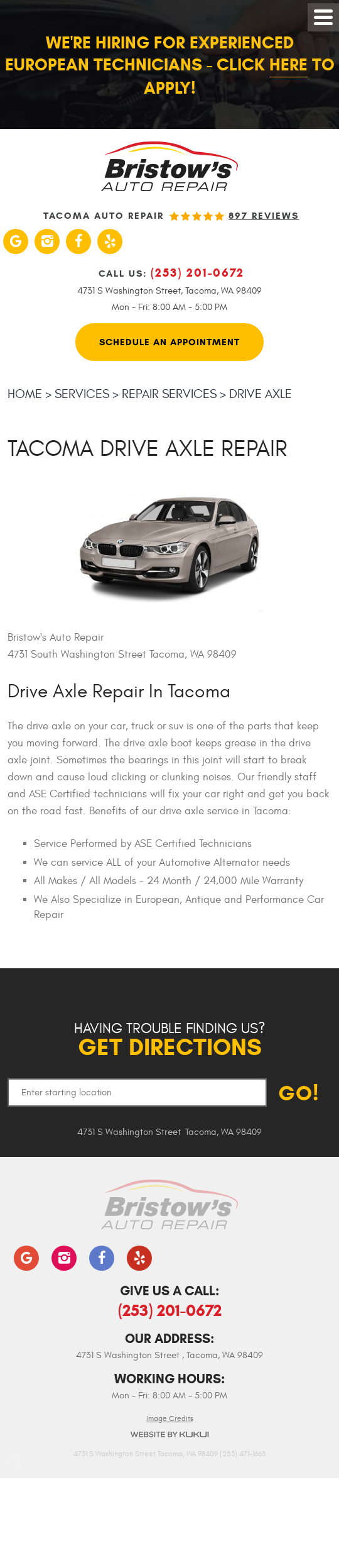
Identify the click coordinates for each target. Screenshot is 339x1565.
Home (25, 394)
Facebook (78, 241)
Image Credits (169, 1418)
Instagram (47, 241)
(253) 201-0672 (170, 1310)
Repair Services (169, 394)
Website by (169, 1434)
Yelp (109, 241)
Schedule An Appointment (169, 342)
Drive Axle (260, 394)
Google (15, 241)
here (288, 64)
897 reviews (264, 216)
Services (82, 394)
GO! (299, 1093)
